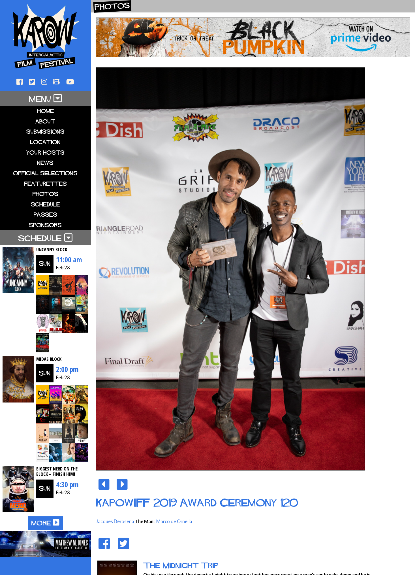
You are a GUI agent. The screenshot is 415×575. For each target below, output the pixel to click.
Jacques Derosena (115, 521)
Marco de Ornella (174, 521)
